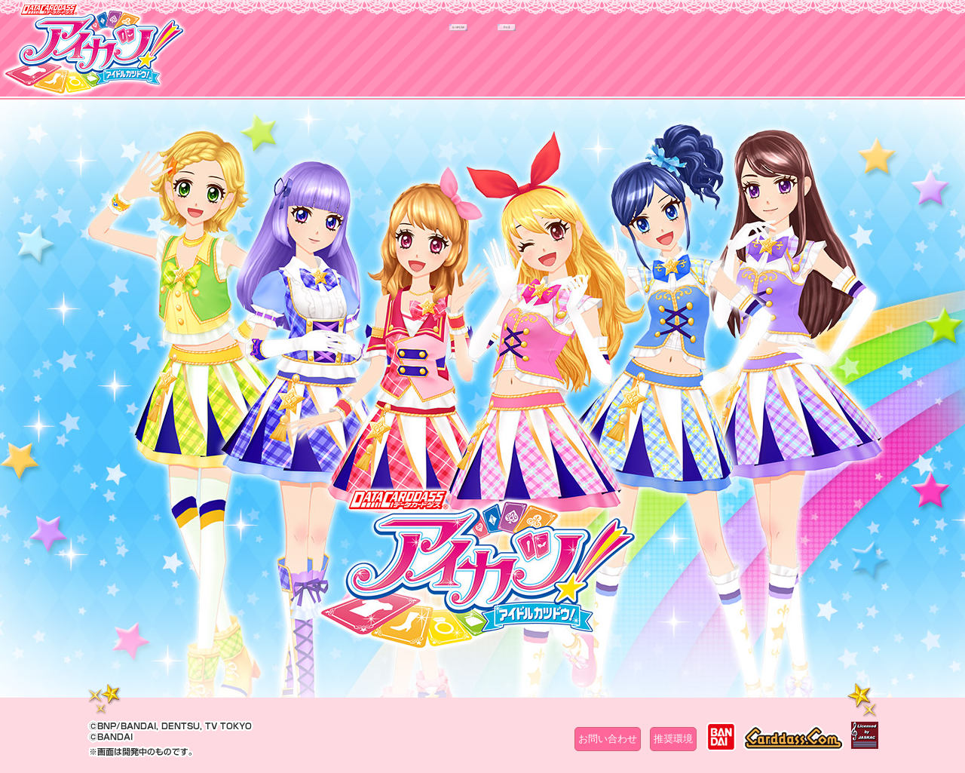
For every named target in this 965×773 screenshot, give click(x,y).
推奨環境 (673, 738)
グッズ (579, 58)
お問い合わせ (607, 738)
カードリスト (386, 58)
